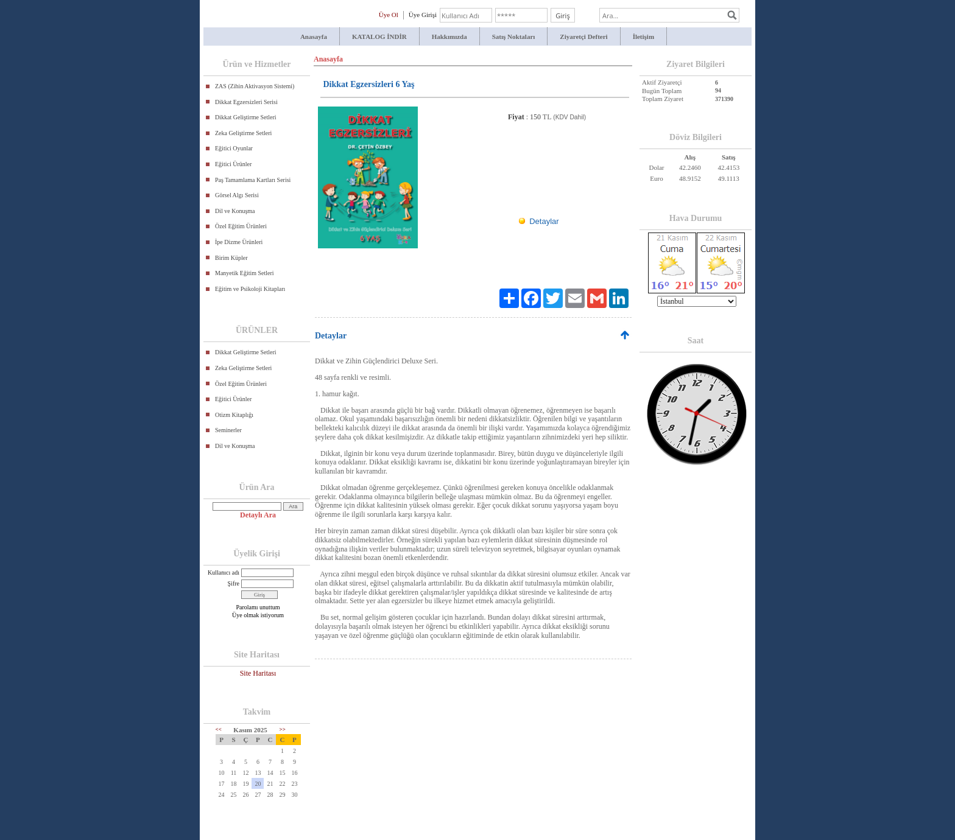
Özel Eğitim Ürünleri (241, 226)
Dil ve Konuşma (235, 211)
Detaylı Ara (258, 515)
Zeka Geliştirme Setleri (243, 133)
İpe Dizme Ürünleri (239, 242)
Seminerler (228, 430)
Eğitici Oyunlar (234, 148)
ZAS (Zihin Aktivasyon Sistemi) (254, 86)
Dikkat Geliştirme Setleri (246, 117)
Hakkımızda (449, 36)
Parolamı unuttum (258, 607)
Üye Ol (388, 14)
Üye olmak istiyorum (258, 615)
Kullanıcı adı (223, 572)
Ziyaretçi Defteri (583, 36)
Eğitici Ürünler (233, 164)
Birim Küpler (231, 257)
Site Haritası (258, 673)
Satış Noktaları (513, 36)
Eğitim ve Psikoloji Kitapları (250, 288)
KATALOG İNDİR (379, 36)
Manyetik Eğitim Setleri (244, 273)
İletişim (643, 36)
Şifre (233, 583)
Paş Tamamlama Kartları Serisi (253, 180)
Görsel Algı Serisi (237, 195)
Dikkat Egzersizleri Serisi (246, 102)
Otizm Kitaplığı (234, 414)
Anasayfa (313, 36)
